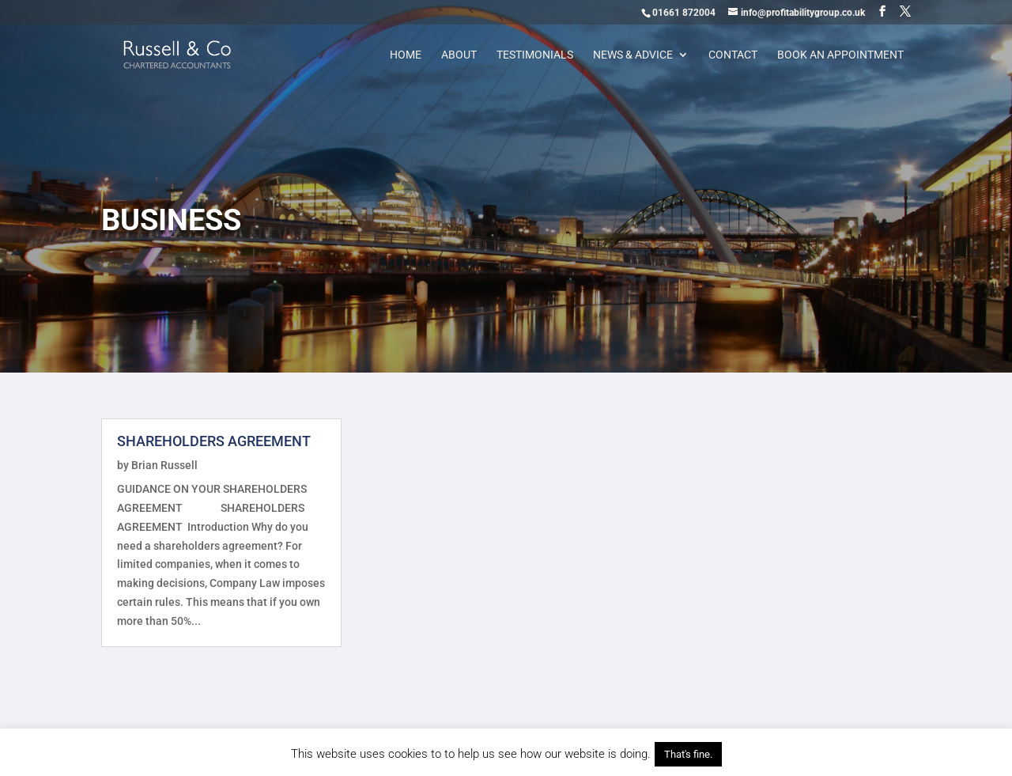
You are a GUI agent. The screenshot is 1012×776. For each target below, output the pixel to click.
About (459, 55)
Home (405, 55)
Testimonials (535, 55)
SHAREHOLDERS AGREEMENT (214, 441)
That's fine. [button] (688, 754)
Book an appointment (840, 55)
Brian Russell (164, 465)
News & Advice (633, 55)
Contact (732, 55)
